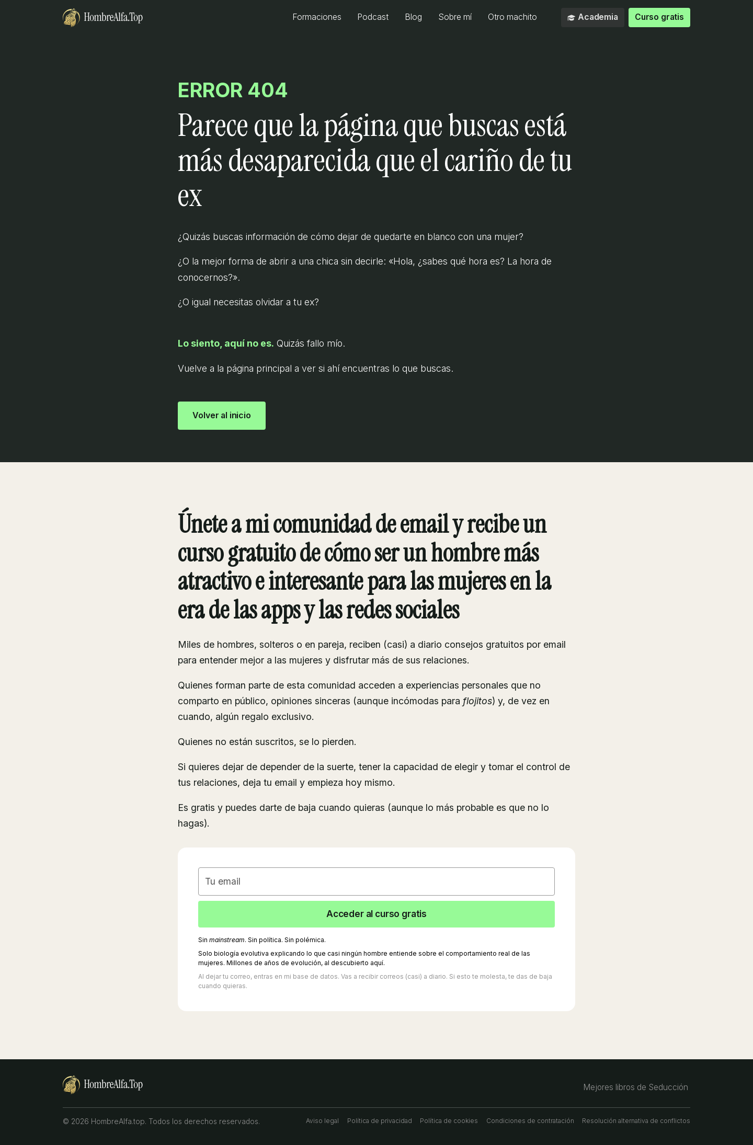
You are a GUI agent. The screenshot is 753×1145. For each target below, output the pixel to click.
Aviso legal (322, 1122)
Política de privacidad (379, 1122)
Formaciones (316, 17)
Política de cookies (449, 1122)
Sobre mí (454, 17)
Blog (412, 17)
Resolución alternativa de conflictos (636, 1122)
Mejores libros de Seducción (636, 1088)
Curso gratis (659, 17)
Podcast (373, 17)
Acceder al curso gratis (377, 914)
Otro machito (512, 17)
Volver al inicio (223, 415)
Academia (592, 17)
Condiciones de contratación (530, 1122)
